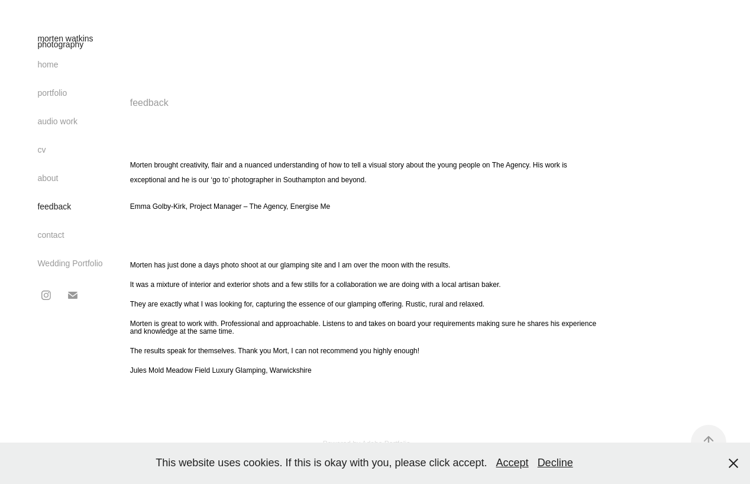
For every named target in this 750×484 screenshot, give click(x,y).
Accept (512, 463)
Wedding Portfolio (69, 263)
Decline (555, 463)
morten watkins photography (66, 41)
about (47, 178)
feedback (54, 206)
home (47, 64)
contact (50, 235)
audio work (57, 121)
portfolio (52, 93)
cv (41, 149)
